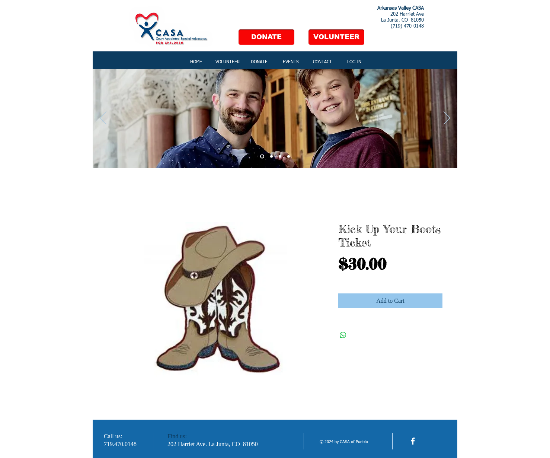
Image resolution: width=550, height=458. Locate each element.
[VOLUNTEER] (336, 37)
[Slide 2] (271, 156)
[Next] (447, 118)
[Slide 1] (262, 157)
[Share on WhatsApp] (343, 335)
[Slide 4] (288, 156)
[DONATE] (266, 37)
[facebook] (413, 441)
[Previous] (103, 118)
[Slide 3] (280, 156)
